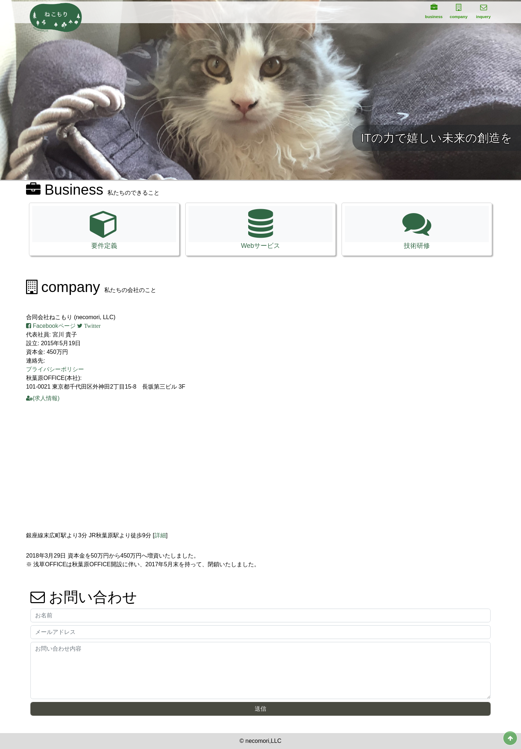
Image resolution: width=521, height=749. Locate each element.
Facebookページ (51, 326)
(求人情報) (43, 398)
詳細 (160, 535)
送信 (260, 709)
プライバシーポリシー (55, 369)
